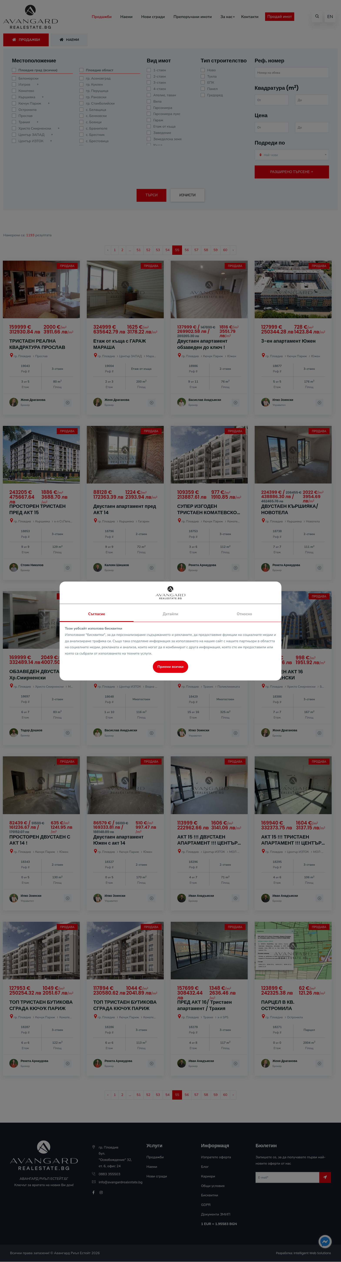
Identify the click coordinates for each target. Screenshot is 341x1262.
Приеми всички (170, 666)
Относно (244, 614)
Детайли (170, 614)
